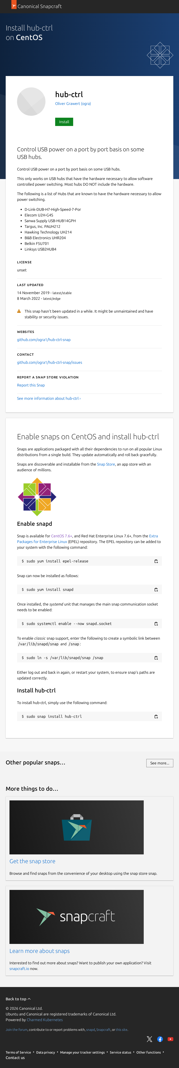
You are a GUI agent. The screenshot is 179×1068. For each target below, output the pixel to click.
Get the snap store (32, 861)
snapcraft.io (19, 968)
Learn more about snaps (39, 951)
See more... (159, 763)
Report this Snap (31, 385)
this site (121, 1029)
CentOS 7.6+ (61, 536)
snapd (90, 1029)
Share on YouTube (170, 1039)
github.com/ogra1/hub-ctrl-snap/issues (49, 362)
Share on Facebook (160, 1039)
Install (64, 122)
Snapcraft (103, 1029)
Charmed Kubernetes (45, 1020)
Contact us (15, 1057)
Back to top (18, 999)
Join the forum (16, 1029)
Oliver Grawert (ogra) (73, 103)
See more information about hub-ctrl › (49, 398)
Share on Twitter (149, 1039)
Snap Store (106, 464)
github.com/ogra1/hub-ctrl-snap (44, 339)
